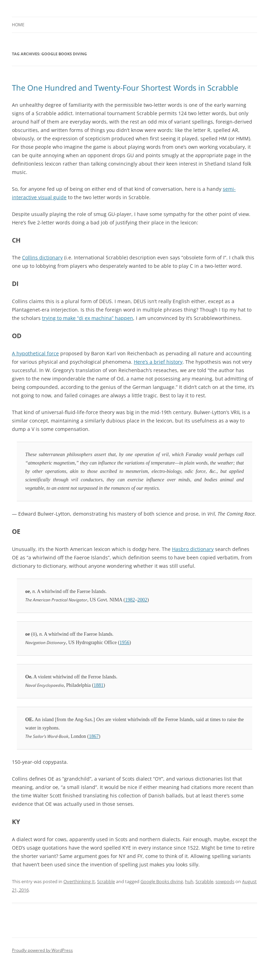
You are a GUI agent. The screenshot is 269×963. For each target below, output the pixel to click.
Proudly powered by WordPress (42, 950)
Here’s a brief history (158, 361)
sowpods (224, 881)
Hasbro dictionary (193, 549)
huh (189, 881)
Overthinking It (79, 881)
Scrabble (106, 881)
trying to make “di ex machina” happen (87, 318)
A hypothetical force (35, 353)
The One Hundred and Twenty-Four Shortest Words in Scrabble (125, 87)
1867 (94, 736)
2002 (142, 599)
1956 (124, 642)
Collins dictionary (42, 257)
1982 (130, 599)
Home (18, 25)
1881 (98, 685)
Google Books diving (161, 881)
